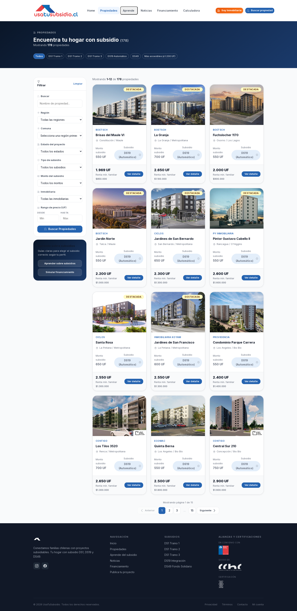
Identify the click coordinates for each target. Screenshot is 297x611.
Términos (227, 604)
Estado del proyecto (51, 144)
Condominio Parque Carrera (234, 342)
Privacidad (211, 604)
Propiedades (108, 10)
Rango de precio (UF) (51, 207)
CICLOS (158, 233)
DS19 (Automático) (130, 155)
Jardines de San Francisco (174, 342)
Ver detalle (133, 174)
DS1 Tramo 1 (55, 56)
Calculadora (191, 10)
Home (91, 10)
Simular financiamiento (60, 272)
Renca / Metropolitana (112, 451)
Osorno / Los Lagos (228, 140)
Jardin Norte (105, 239)
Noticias (146, 10)
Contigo (101, 440)
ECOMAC (159, 440)
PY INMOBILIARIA (223, 233)
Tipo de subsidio (49, 160)
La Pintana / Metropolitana (114, 347)
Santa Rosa (104, 342)
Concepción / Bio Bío (229, 451)
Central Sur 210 (224, 446)
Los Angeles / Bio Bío (229, 347)
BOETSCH (102, 129)
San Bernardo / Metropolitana (175, 244)
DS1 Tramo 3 (95, 56)
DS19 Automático (117, 56)
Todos (39, 56)
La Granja (161, 135)
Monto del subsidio (50, 176)
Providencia (221, 337)
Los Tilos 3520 (107, 446)
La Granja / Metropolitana (173, 140)
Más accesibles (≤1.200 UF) (159, 56)
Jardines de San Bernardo (174, 239)
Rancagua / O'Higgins (229, 244)
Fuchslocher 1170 (225, 135)
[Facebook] (212, 10)
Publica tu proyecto (122, 572)
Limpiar (77, 83)
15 (192, 510)
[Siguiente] (208, 510)
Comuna (44, 128)
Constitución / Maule (111, 140)
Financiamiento (167, 10)
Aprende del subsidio (123, 554)
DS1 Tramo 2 (75, 56)
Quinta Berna (164, 446)
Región (43, 112)
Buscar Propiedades (60, 229)
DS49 (135, 56)
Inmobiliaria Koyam (167, 337)
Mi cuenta (258, 604)
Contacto (242, 604)
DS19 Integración (174, 560)
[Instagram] (209, 10)
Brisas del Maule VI (110, 135)
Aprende (128, 10)
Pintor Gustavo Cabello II (231, 239)
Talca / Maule (107, 244)
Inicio (113, 543)
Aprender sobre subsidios (59, 263)
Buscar (43, 96)
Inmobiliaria (46, 191)
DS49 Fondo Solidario (178, 566)
